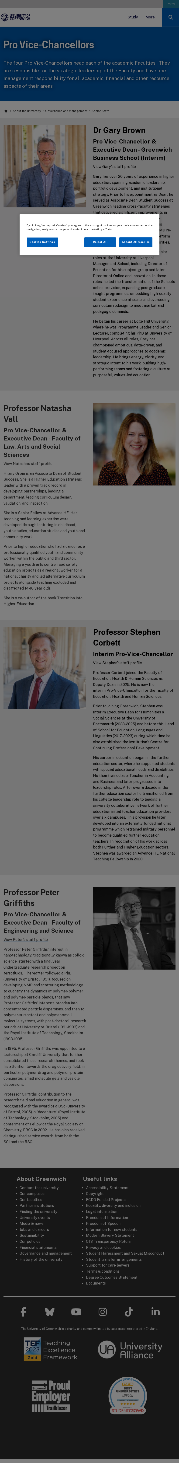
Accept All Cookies (136, 242)
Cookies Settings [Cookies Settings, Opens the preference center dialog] (42, 242)
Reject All (100, 242)
